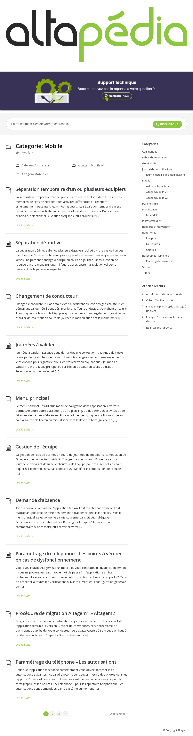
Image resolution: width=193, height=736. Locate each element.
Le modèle (152, 215)
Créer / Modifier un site (159, 300)
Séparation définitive (39, 242)
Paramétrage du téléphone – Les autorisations (66, 662)
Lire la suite (25, 225)
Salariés (151, 250)
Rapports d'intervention (156, 226)
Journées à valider (35, 344)
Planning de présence (159, 261)
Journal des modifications (157, 169)
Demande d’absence (38, 500)
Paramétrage (150, 203)
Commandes (149, 151)
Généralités (149, 163)
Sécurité (147, 267)
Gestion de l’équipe (37, 446)
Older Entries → (119, 713)
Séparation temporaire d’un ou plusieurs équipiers (71, 189)
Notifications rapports (159, 327)
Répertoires (149, 232)
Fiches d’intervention (154, 157)
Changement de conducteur (46, 296)
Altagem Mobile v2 (34, 174)
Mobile (26, 152)
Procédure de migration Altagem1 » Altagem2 (65, 613)
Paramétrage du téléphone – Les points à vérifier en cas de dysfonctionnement (69, 556)
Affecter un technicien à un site (164, 294)
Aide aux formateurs (36, 165)
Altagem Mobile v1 (91, 165)
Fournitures (153, 244)
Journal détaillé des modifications (166, 174)
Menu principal (32, 398)
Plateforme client (152, 221)
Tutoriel (146, 273)
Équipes (151, 238)
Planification (149, 209)
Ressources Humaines (155, 255)
